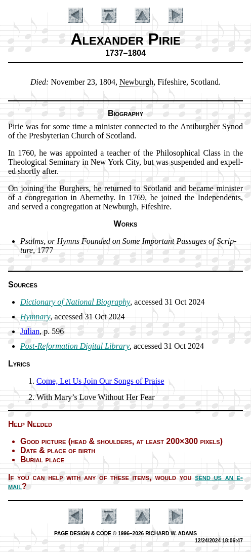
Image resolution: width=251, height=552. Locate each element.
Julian (29, 331)
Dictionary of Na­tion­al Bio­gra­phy (75, 302)
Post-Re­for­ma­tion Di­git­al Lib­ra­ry (75, 346)
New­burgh (136, 82)
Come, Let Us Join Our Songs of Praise (100, 381)
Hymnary (35, 316)
